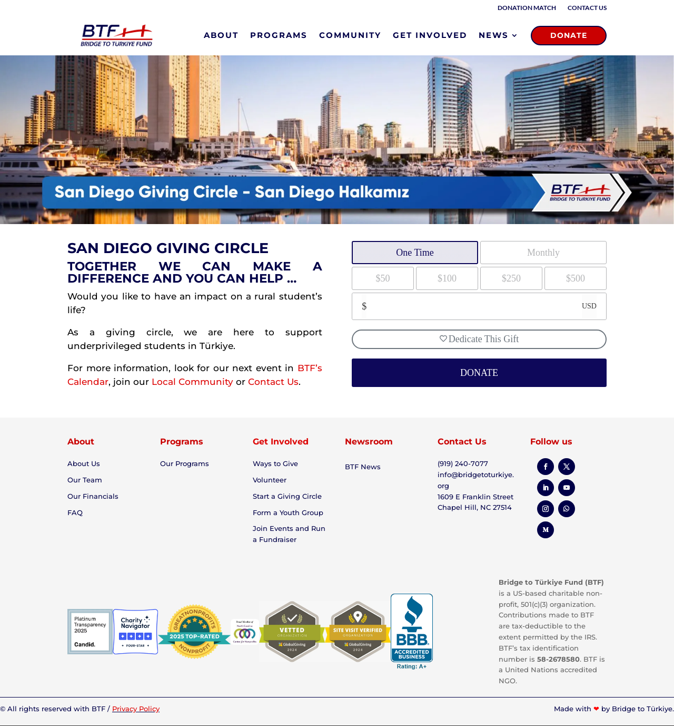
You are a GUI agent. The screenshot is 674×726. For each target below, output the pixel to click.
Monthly (543, 252)
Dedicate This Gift (479, 339)
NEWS (494, 35)
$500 (575, 278)
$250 (511, 278)
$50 (383, 278)
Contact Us (587, 8)
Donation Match (527, 8)
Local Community (192, 381)
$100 (447, 278)
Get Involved (281, 442)
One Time (415, 252)
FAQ (75, 512)
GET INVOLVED (430, 35)
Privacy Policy (136, 708)
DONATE (568, 35)
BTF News (363, 466)
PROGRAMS (279, 35)
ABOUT (221, 35)
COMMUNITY (350, 35)
